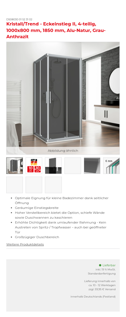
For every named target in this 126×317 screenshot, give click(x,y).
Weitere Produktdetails (25, 244)
